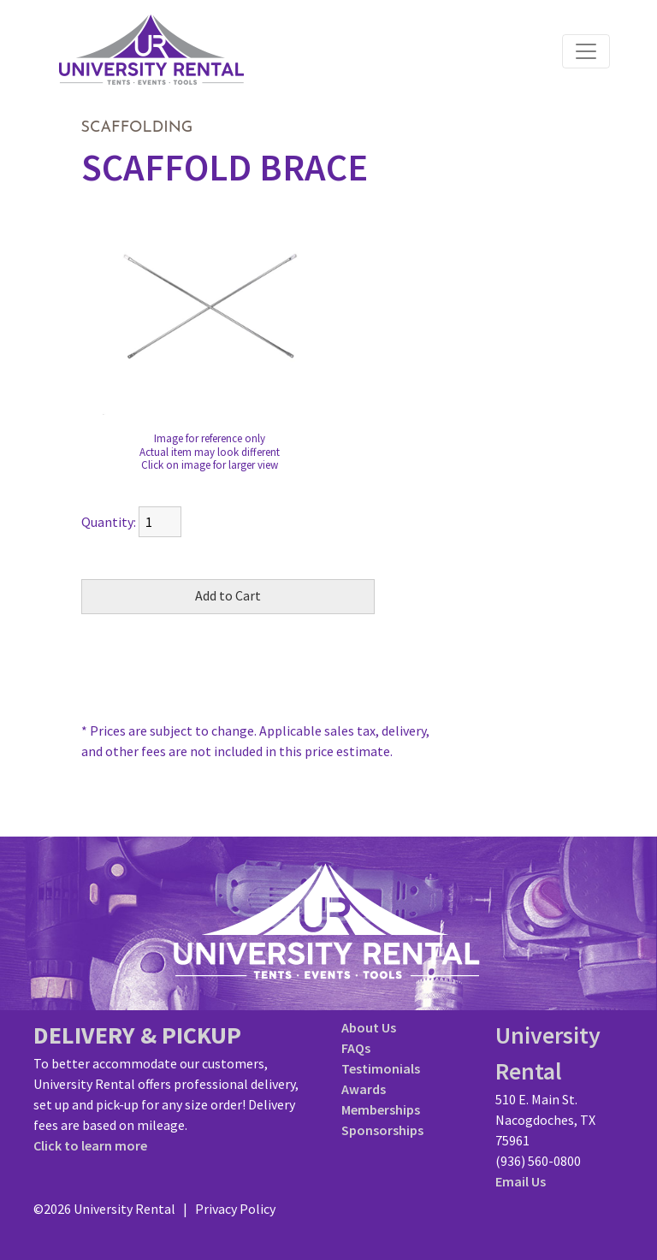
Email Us (520, 1181)
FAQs (355, 1047)
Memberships (380, 1109)
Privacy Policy (235, 1208)
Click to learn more (90, 1145)
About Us (368, 1027)
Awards (363, 1088)
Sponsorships (382, 1130)
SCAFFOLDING (137, 128)
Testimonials (380, 1068)
